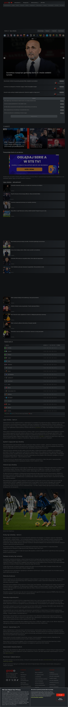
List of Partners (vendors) (37, 697)
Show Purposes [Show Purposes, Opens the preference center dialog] (60, 699)
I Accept (60, 694)
